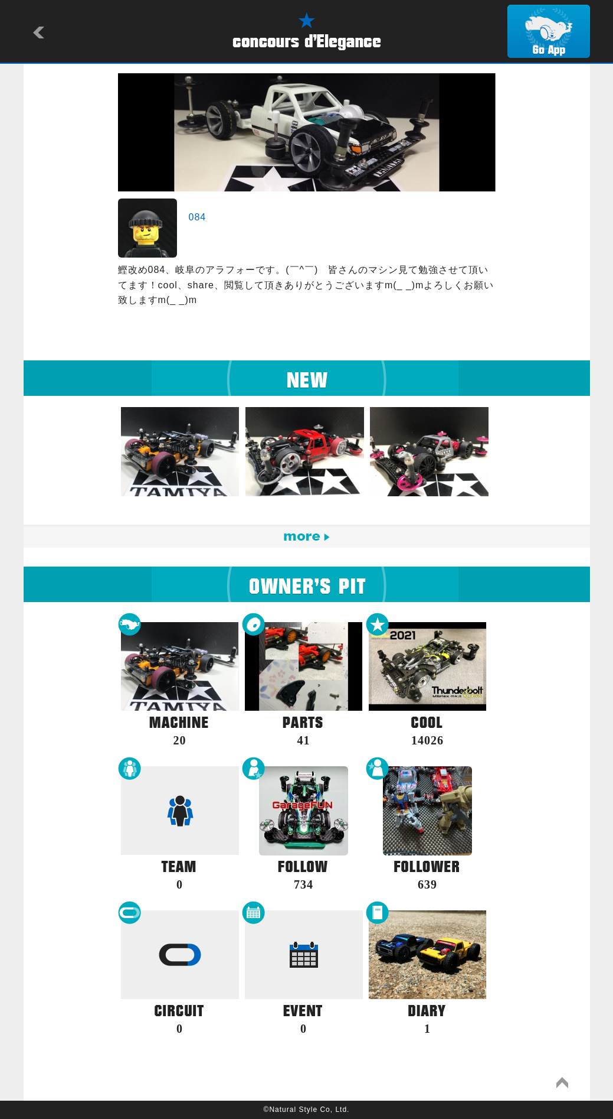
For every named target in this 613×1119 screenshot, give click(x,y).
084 (197, 217)
